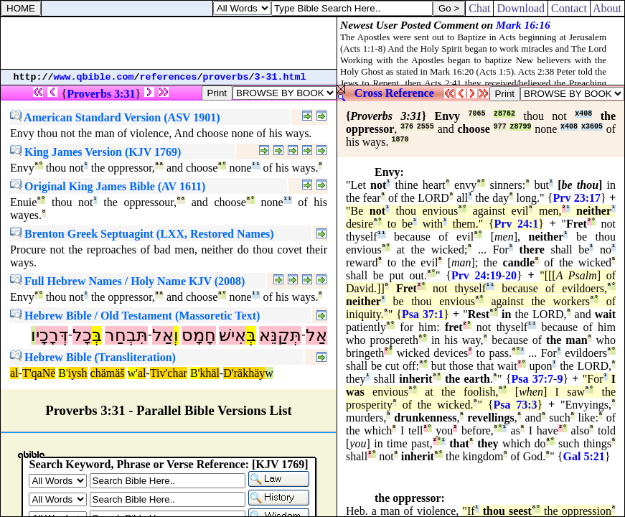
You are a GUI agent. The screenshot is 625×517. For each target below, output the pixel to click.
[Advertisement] (169, 43)
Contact (569, 8)
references (168, 77)
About (607, 8)
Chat (479, 8)
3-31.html (280, 77)
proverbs (226, 77)
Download (521, 8)
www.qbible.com (94, 77)
